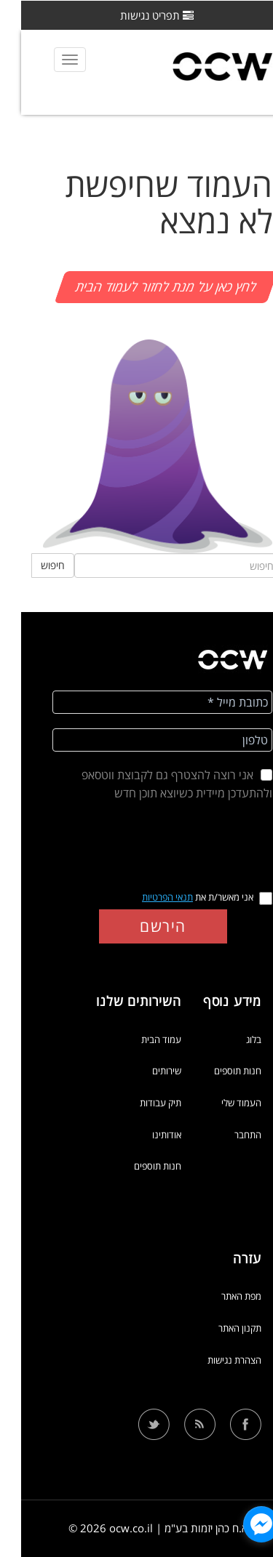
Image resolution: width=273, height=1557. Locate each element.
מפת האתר (220, 1296)
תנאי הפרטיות (146, 897)
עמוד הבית (140, 1039)
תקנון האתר (218, 1328)
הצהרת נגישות (213, 1360)
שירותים (145, 1070)
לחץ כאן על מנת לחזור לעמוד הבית (145, 286)
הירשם (142, 926)
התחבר (226, 1134)
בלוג (232, 1039)
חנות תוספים (216, 1070)
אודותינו (145, 1134)
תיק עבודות (139, 1102)
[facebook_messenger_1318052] (240, 1524)
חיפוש (32, 565)
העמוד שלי (220, 1102)
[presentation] (142, 843)
